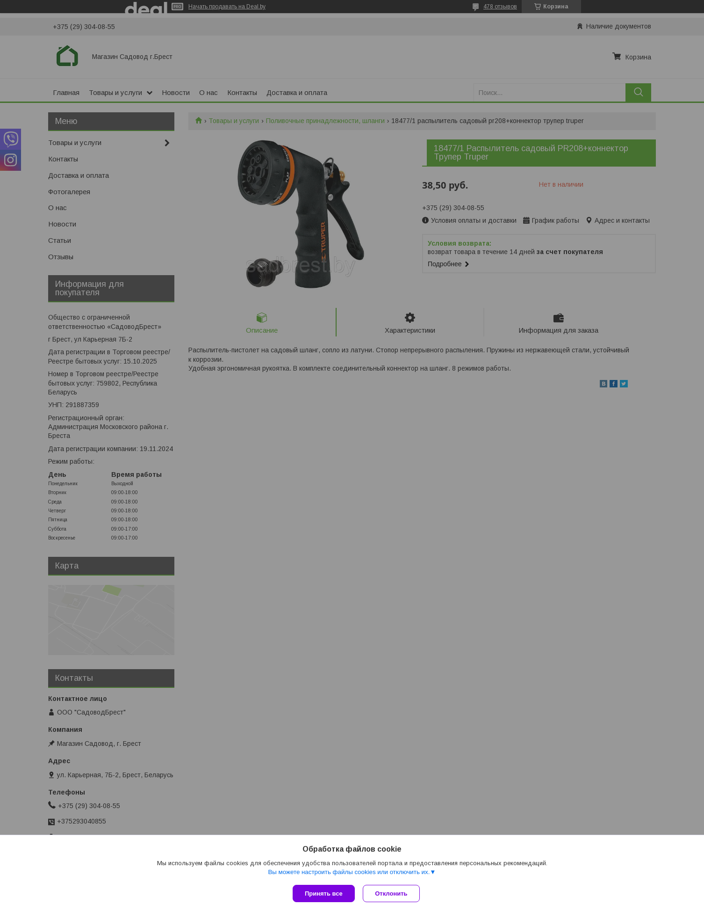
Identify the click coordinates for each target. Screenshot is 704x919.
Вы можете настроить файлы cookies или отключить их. (349, 872)
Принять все (324, 893)
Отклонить (392, 893)
